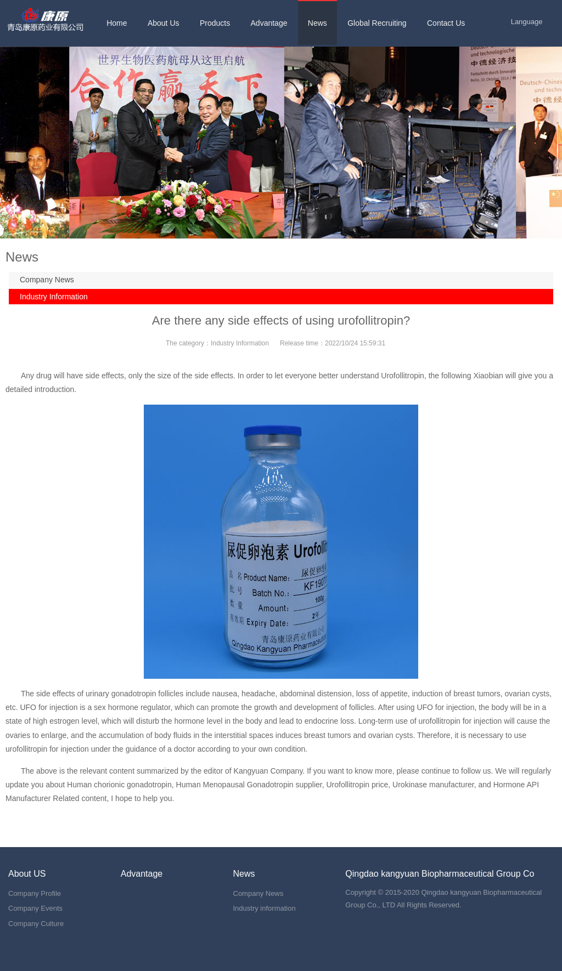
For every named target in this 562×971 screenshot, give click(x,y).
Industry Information (54, 296)
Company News (47, 279)
